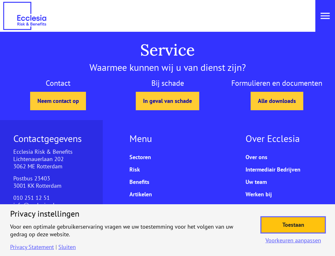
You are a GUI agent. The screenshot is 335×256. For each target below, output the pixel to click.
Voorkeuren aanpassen (293, 240)
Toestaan (293, 224)
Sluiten (67, 247)
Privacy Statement (32, 247)
